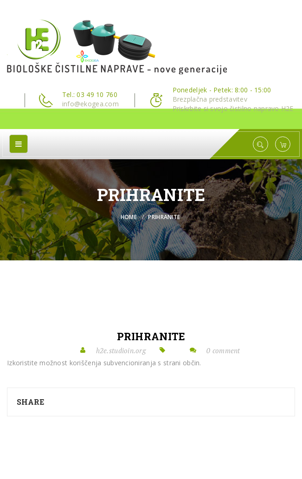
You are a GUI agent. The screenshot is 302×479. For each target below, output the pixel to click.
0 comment (223, 350)
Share (30, 402)
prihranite (151, 336)
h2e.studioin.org (121, 350)
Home (129, 217)
